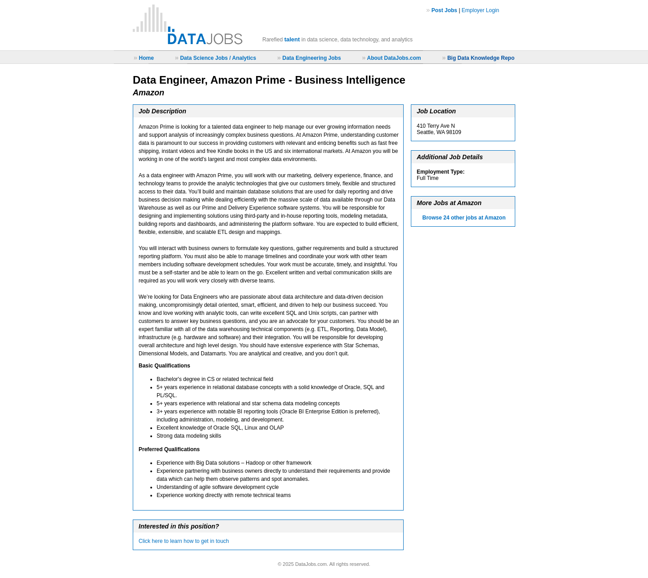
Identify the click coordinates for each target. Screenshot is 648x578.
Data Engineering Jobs (312, 58)
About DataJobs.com (394, 58)
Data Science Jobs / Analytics (218, 58)
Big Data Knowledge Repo (480, 58)
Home (146, 58)
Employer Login (480, 10)
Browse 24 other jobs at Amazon (464, 218)
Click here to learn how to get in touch (184, 541)
